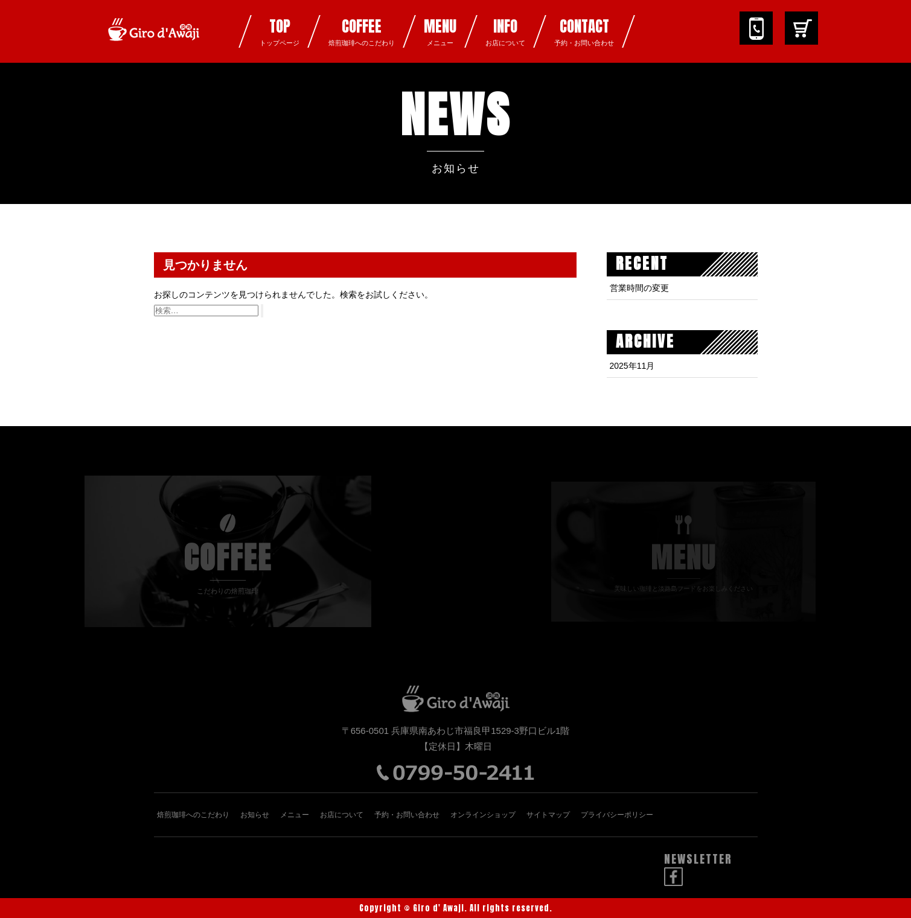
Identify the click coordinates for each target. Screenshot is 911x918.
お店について (341, 814)
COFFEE (361, 31)
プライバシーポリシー (617, 814)
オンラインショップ (483, 814)
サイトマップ (548, 814)
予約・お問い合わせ (407, 814)
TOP (279, 31)
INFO (505, 31)
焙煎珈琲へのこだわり (193, 814)
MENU (440, 31)
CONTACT (584, 31)
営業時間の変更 (639, 288)
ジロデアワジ (154, 39)
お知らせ (254, 814)
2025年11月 (632, 366)
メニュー (294, 814)
